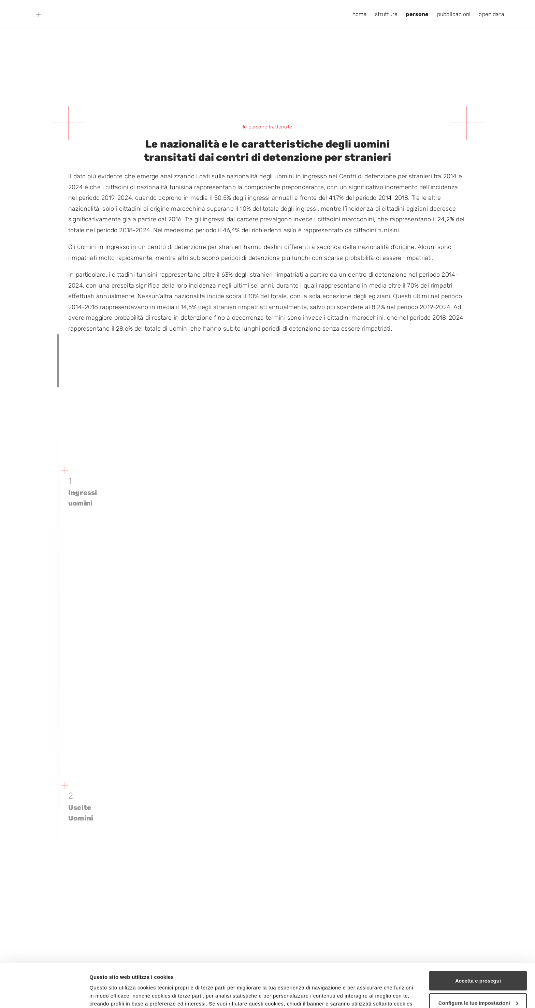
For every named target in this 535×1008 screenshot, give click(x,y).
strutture (386, 14)
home (359, 14)
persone (417, 14)
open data (491, 14)
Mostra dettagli (107, 994)
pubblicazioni (454, 14)
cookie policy (325, 976)
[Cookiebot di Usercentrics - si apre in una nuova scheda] (44, 995)
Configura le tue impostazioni (478, 959)
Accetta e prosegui (478, 937)
